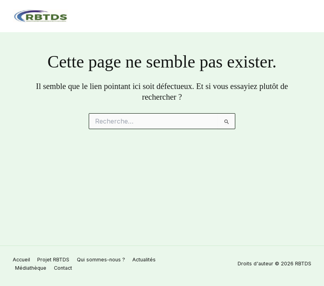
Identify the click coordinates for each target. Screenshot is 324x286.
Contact (63, 268)
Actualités (144, 260)
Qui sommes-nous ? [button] (101, 260)
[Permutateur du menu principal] (303, 16)
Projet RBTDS (53, 260)
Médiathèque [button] (30, 268)
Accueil (21, 260)
